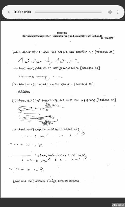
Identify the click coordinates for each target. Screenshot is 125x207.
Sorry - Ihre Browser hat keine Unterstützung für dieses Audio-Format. (63, 12)
